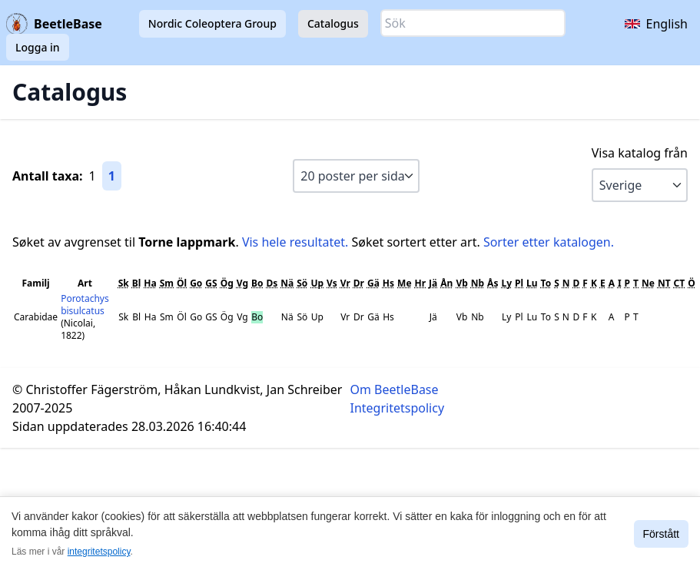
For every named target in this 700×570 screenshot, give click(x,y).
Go (196, 283)
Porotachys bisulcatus (85, 304)
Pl (519, 283)
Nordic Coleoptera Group (212, 23)
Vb (461, 283)
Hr (420, 283)
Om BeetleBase (394, 389)
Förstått (661, 534)
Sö (302, 283)
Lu (532, 283)
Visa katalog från (640, 152)
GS (211, 283)
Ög (227, 283)
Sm (167, 283)
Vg (242, 283)
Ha (150, 283)
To (546, 283)
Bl (136, 283)
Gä (373, 283)
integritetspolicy (99, 551)
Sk (123, 283)
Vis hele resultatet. (295, 242)
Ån (446, 283)
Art (85, 283)
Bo (257, 283)
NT (664, 283)
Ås (492, 283)
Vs (332, 283)
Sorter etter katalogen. (548, 242)
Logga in (37, 47)
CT (679, 283)
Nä (287, 283)
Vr (345, 283)
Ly (506, 283)
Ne (648, 283)
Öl (182, 283)
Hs (388, 283)
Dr (358, 283)
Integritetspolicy (397, 407)
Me (404, 283)
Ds (271, 283)
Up (316, 283)
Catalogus (333, 23)
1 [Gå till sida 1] (111, 175)
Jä (433, 283)
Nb (477, 283)
